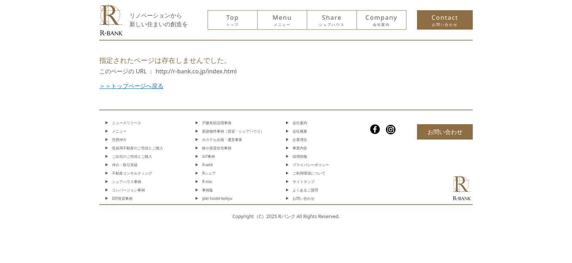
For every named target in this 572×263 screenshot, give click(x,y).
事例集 (207, 190)
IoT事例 (208, 156)
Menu (282, 20)
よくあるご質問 (305, 190)
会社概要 (300, 131)
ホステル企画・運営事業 (222, 139)
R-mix (207, 181)
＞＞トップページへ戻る (131, 86)
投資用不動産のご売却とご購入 (137, 147)
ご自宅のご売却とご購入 (132, 156)
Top (232, 20)
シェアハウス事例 (126, 181)
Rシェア (208, 173)
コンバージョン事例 (128, 190)
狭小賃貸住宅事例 (216, 147)
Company (382, 20)
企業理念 (300, 139)
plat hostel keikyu (217, 198)
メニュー (119, 131)
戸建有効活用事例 (216, 122)
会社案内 (300, 122)
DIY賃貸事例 (122, 198)
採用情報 (300, 156)
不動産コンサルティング (132, 173)
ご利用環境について (309, 173)
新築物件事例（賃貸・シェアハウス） (233, 131)
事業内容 (300, 147)
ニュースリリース (126, 122)
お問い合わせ (303, 198)
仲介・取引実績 (125, 164)
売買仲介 (119, 139)
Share (331, 20)
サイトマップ (303, 181)
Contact (445, 20)
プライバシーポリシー (311, 164)
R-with (207, 164)
